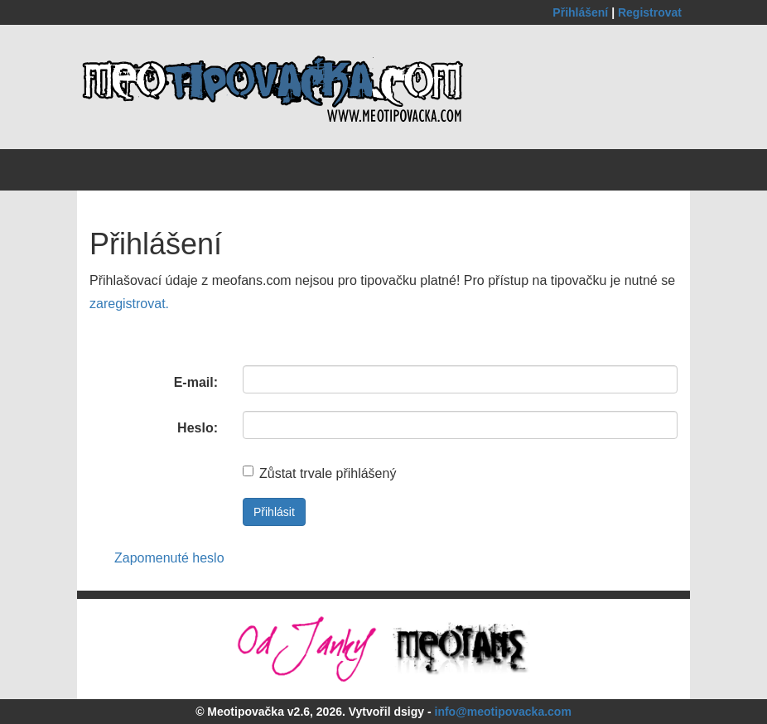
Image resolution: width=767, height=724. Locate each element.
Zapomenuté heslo (169, 558)
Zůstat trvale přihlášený (319, 473)
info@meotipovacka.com (503, 711)
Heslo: (197, 428)
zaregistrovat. (129, 304)
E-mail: (196, 382)
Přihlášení (581, 12)
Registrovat (650, 12)
